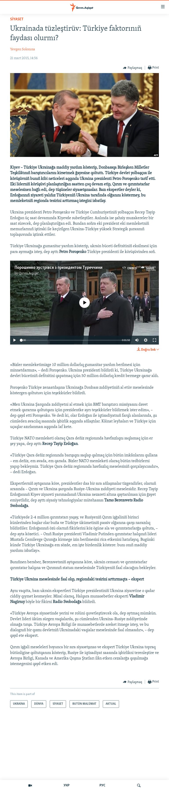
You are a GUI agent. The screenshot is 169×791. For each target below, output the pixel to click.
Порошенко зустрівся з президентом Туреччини (59, 268)
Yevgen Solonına (22, 49)
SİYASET (17, 19)
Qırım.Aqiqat (29, 273)
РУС (102, 785)
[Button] (132, 68)
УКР (67, 785)
